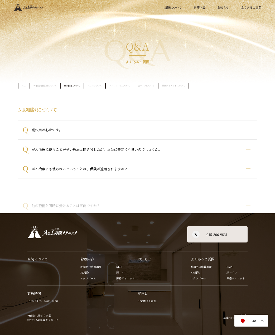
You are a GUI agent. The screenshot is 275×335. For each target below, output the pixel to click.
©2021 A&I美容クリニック (43, 320)
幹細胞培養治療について (45, 85)
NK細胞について (72, 85)
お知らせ (223, 7)
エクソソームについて (119, 85)
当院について (173, 7)
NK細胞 (84, 272)
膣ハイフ (121, 272)
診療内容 (87, 258)
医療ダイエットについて (173, 85)
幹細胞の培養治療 (91, 267)
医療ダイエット (125, 278)
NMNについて (95, 85)
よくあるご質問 (203, 258)
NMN (119, 267)
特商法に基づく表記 (39, 315)
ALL (24, 85)
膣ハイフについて (146, 85)
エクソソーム (88, 278)
